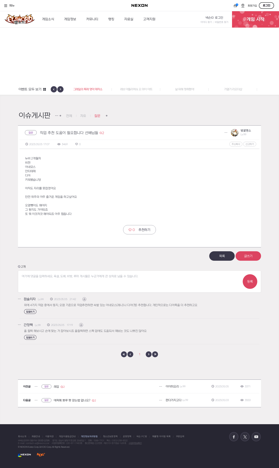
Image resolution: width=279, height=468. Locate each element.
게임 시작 (255, 19)
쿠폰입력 (180, 436)
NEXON (24, 455)
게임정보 (70, 19)
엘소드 (18, 19)
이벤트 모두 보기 (30, 89)
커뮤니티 (92, 19)
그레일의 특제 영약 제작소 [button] (91, 89)
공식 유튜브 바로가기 (256, 437)
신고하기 (250, 144)
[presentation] (54, 89)
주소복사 (236, 144)
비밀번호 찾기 (221, 22)
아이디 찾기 (206, 22)
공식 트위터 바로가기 (245, 437)
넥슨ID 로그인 (214, 17)
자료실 (128, 19)
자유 (83, 116)
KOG (40, 455)
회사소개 (22, 436)
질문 (97, 116)
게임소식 (48, 19)
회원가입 (252, 5)
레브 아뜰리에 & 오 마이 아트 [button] (139, 89)
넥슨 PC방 (141, 436)
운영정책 (127, 436)
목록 (222, 256)
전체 (69, 116)
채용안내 (36, 436)
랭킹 (111, 19)
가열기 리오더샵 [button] (236, 89)
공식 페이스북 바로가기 (234, 437)
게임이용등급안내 (67, 436)
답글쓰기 (30, 311)
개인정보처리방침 (89, 436)
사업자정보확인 (135, 443)
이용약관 (49, 436)
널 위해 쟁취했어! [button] (188, 89)
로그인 (266, 5)
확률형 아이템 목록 (161, 436)
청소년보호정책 (110, 436)
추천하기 (139, 229)
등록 (250, 281)
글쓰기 (248, 256)
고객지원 (149, 19)
